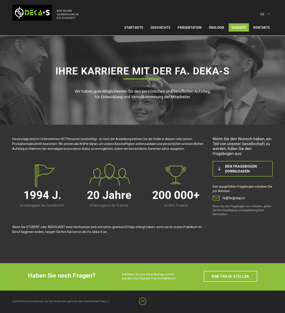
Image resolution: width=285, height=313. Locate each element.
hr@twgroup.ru (234, 198)
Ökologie (216, 27)
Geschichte (160, 27)
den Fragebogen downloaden (241, 168)
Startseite (133, 27)
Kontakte (261, 27)
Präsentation (190, 27)
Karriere (239, 27)
